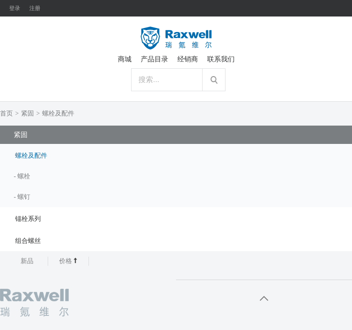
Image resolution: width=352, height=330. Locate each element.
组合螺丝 (28, 240)
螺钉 (23, 196)
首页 (6, 113)
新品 (27, 261)
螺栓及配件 (58, 113)
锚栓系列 (28, 218)
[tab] (176, 155)
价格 (68, 261)
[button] (176, 155)
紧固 (27, 113)
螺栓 (23, 176)
